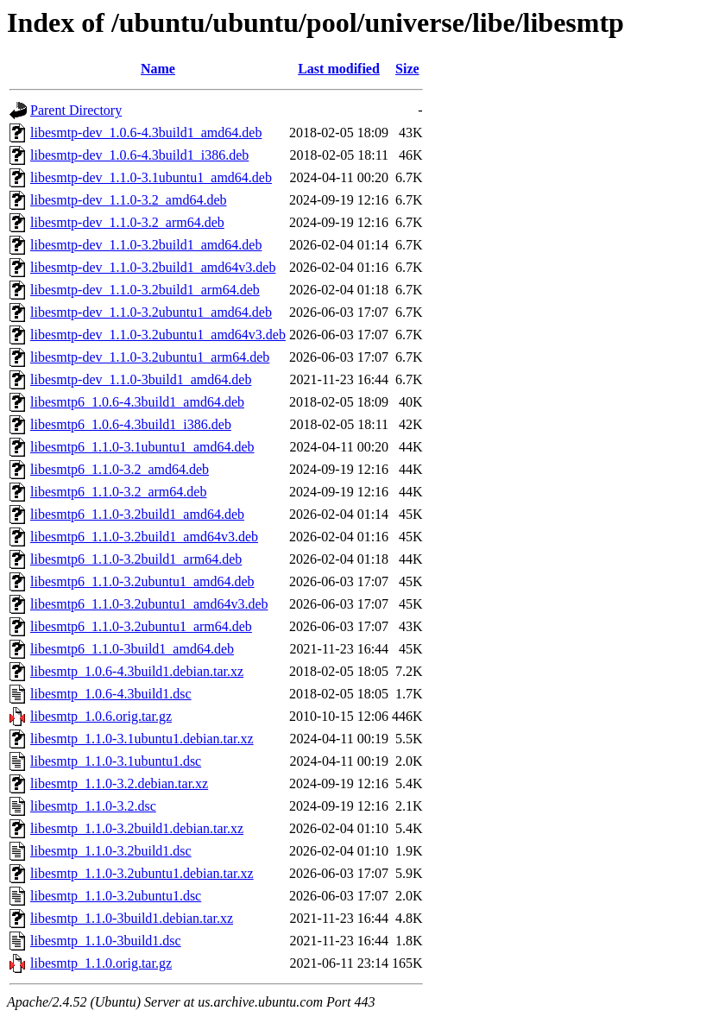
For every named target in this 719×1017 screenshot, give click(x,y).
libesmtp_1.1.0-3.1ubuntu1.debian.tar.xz (142, 738)
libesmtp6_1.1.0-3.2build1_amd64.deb (137, 514)
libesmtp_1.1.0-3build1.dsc (105, 940)
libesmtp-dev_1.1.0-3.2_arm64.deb (127, 222)
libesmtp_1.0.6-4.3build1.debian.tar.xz (136, 671)
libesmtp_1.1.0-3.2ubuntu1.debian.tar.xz (142, 873)
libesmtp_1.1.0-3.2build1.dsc (111, 850)
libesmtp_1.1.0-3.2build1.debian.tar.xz (136, 828)
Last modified (339, 68)
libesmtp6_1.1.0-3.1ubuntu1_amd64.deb (142, 446)
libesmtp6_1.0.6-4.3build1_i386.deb (130, 424)
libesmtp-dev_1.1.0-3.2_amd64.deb (128, 200)
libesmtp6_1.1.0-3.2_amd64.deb (119, 469)
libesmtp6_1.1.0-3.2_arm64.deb (118, 491)
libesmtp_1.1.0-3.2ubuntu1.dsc (115, 895)
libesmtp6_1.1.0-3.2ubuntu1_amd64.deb (142, 581)
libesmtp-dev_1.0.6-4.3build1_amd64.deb (146, 132)
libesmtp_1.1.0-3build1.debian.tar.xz (131, 918)
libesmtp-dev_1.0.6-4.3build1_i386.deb (139, 155)
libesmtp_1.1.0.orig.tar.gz (101, 963)
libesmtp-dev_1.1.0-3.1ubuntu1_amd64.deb (151, 177)
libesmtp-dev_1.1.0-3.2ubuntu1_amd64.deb (151, 312)
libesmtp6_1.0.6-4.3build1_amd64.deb (137, 402)
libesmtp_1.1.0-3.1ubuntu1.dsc (115, 761)
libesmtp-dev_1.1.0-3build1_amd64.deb (140, 379)
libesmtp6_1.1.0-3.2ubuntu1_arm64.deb (141, 626)
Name (158, 68)
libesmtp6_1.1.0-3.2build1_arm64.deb (136, 559)
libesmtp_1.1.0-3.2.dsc (93, 806)
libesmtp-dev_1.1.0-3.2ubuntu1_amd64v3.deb (158, 334)
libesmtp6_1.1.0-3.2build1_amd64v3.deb (144, 536)
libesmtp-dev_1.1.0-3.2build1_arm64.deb (145, 289)
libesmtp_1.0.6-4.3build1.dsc (111, 693)
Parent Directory (76, 110)
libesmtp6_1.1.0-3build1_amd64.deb (132, 648)
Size (407, 68)
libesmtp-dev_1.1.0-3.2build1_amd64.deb (146, 244)
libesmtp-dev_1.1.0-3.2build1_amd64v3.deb (152, 267)
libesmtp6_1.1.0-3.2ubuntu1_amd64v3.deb (149, 604)
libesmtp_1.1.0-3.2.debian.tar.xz (119, 783)
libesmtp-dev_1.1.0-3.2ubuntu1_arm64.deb (149, 357)
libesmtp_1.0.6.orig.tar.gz (101, 716)
